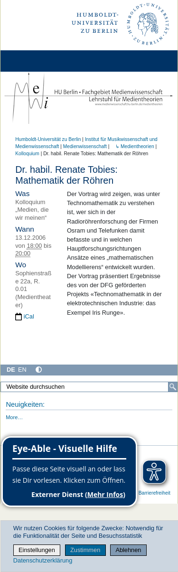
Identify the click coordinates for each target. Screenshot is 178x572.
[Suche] (173, 387)
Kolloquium (27, 153)
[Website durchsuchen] (89, 387)
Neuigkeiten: (25, 404)
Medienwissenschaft (85, 146)
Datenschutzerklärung (42, 560)
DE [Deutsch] (11, 369)
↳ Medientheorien (132, 146)
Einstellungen (37, 549)
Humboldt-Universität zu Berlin (48, 139)
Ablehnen (128, 549)
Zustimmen (85, 549)
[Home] (34, 61)
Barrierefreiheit (154, 493)
